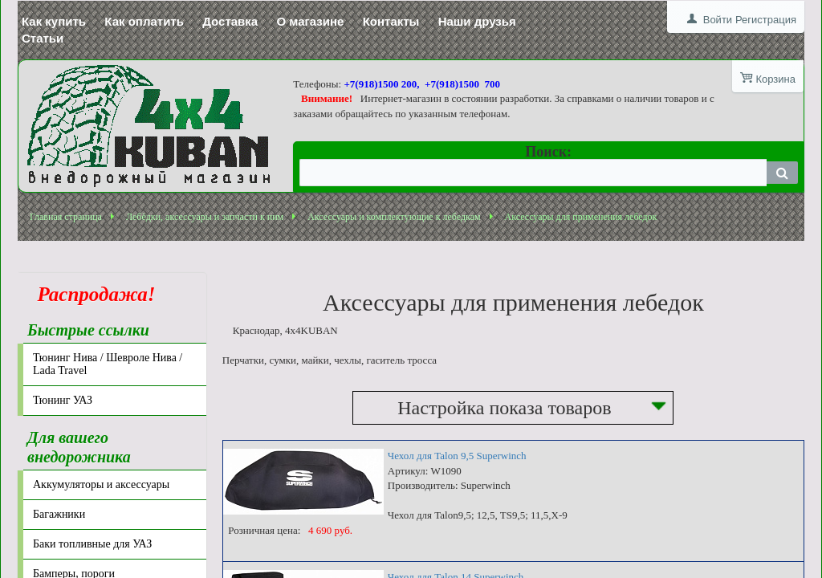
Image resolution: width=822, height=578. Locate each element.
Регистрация (765, 20)
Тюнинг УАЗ (62, 400)
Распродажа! (91, 294)
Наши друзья (477, 21)
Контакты (391, 21)
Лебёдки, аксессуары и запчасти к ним (204, 216)
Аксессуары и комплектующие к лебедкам (393, 216)
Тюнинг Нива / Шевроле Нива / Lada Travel (107, 364)
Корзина (775, 79)
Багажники (59, 514)
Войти (717, 20)
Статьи (42, 38)
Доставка (230, 21)
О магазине (310, 21)
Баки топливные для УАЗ (92, 544)
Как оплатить (144, 21)
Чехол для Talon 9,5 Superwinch (457, 456)
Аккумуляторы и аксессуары (101, 484)
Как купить (54, 21)
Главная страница (66, 216)
